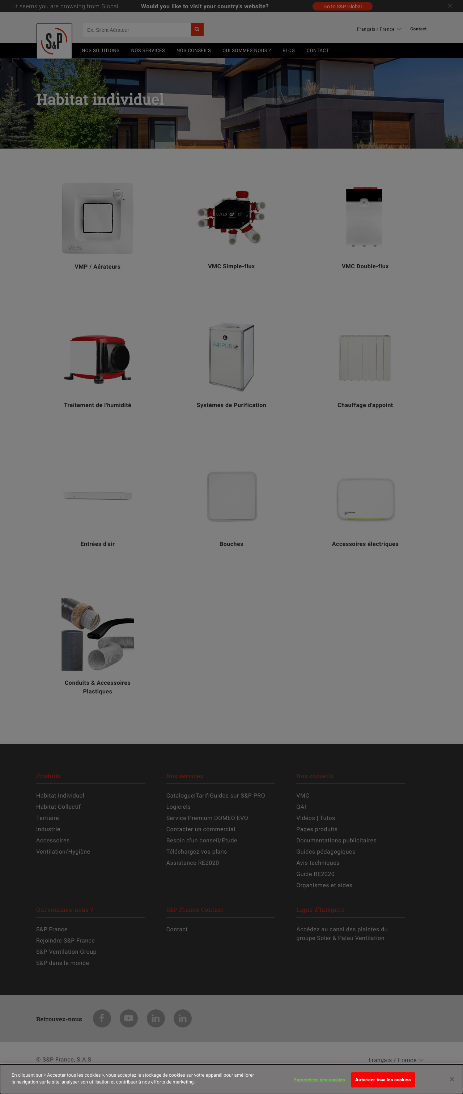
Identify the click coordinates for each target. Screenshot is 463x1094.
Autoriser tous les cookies (383, 1082)
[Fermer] (452, 1082)
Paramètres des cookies (319, 1082)
